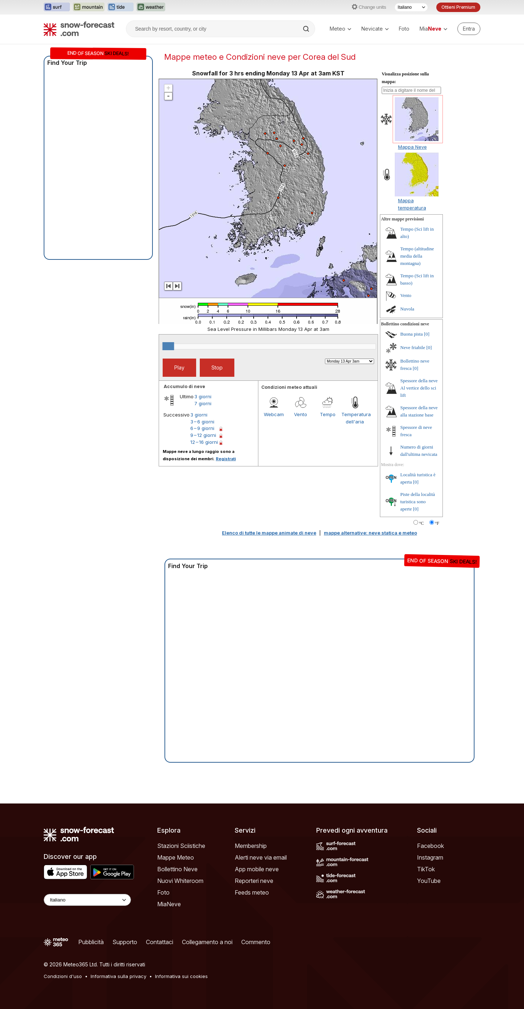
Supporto (124, 942)
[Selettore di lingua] (411, 7)
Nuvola (407, 309)
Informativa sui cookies (181, 976)
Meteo (340, 29)
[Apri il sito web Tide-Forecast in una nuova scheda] (120, 7)
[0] (426, 334)
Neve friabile (412, 347)
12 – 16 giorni (204, 442)
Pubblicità (91, 942)
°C (421, 523)
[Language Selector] (87, 900)
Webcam (274, 414)
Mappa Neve (412, 147)
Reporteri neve (254, 880)
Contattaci (159, 942)
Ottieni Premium (458, 7)
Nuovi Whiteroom (180, 880)
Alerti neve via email (261, 857)
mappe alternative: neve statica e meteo (370, 533)
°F (437, 523)
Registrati (226, 458)
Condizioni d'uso (63, 976)
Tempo (328, 414)
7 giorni (202, 403)
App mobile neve (257, 869)
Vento (300, 414)
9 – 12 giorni (203, 435)
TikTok (426, 869)
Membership (251, 845)
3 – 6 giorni (202, 422)
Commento (255, 942)
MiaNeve (169, 904)
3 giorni (202, 396)
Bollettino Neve (177, 869)
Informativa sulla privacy (118, 976)
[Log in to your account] (468, 29)
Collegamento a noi (207, 942)
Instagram (430, 857)
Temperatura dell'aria (354, 418)
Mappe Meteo (175, 857)
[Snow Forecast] (79, 28)
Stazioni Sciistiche (181, 845)
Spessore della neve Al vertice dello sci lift (419, 388)
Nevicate (375, 29)
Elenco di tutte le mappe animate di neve (269, 533)
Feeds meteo (252, 892)
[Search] (307, 29)
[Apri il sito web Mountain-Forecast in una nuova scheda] (88, 7)
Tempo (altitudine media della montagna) (417, 256)
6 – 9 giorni (202, 428)
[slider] (168, 346)
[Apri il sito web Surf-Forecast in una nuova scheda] (57, 7)
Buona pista (411, 334)
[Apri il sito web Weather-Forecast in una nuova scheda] (150, 7)
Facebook (430, 845)
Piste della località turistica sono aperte (417, 502)
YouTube (429, 880)
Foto (404, 29)
